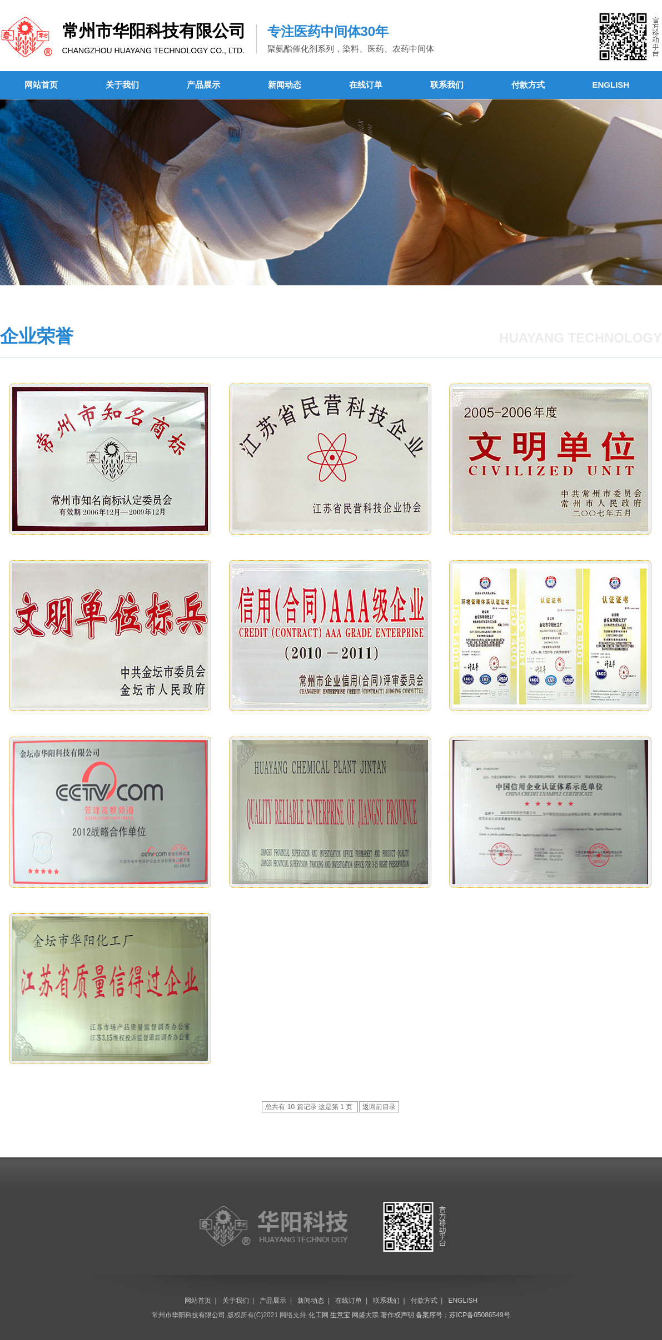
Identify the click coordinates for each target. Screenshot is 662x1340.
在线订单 (365, 84)
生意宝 (340, 1315)
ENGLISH (611, 84)
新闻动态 (284, 84)
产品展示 (203, 84)
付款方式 (528, 84)
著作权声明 (397, 1315)
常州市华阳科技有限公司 (188, 1315)
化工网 (318, 1315)
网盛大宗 (365, 1315)
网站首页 (41, 84)
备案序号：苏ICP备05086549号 (463, 1315)
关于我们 (122, 84)
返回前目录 (379, 1107)
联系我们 (447, 84)
